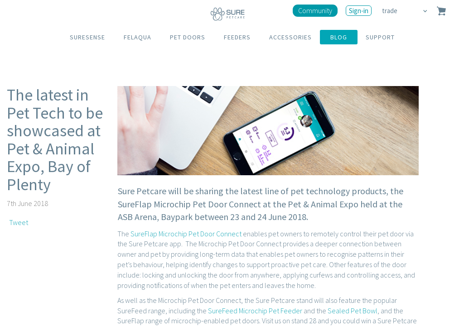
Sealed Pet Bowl (352, 310)
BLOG (338, 37)
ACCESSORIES (290, 37)
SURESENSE (87, 37)
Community (315, 10)
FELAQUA (137, 37)
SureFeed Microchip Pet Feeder (255, 310)
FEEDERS (237, 37)
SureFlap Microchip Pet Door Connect (186, 233)
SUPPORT (380, 37)
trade (390, 10)
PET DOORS (187, 37)
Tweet (18, 222)
